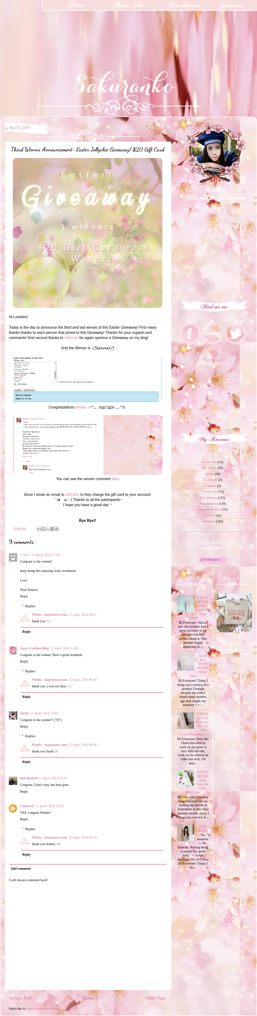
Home (88, 998)
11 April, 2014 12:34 (46, 555)
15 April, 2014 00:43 (83, 837)
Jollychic (71, 338)
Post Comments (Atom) (43, 1008)
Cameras (210, 486)
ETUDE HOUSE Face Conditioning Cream (199, 607)
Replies (30, 606)
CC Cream (210, 480)
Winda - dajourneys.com (49, 614)
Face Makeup (209, 503)
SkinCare (208, 521)
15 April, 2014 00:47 (83, 614)
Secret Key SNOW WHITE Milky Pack (199, 666)
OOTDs (209, 515)
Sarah (24, 713)
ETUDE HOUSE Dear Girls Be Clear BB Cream (197, 782)
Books (209, 474)
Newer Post (21, 998)
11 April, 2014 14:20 (53, 778)
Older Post (155, 998)
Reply (24, 596)
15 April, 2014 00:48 (83, 745)
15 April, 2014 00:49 (83, 679)
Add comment (21, 868)
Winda (81, 407)
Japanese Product (209, 509)
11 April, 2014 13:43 (44, 713)
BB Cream (209, 468)
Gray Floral (203, 828)
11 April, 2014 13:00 (64, 648)
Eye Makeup (208, 498)
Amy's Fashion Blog (34, 648)
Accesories (209, 462)
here (115, 479)
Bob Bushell (28, 778)
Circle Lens (209, 491)
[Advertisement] (35, 29)
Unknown (27, 806)
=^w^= (25, 555)
